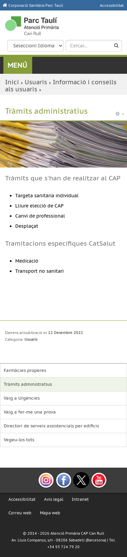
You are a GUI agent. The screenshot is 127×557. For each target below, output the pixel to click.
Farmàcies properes (25, 370)
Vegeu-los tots (19, 440)
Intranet (80, 499)
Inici (12, 82)
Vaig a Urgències (22, 398)
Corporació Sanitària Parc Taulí (35, 5)
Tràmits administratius (28, 384)
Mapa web (50, 512)
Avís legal (53, 499)
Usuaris (36, 82)
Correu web (19, 512)
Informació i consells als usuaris (61, 85)
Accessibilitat (22, 499)
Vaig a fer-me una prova (30, 412)
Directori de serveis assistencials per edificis (51, 426)
